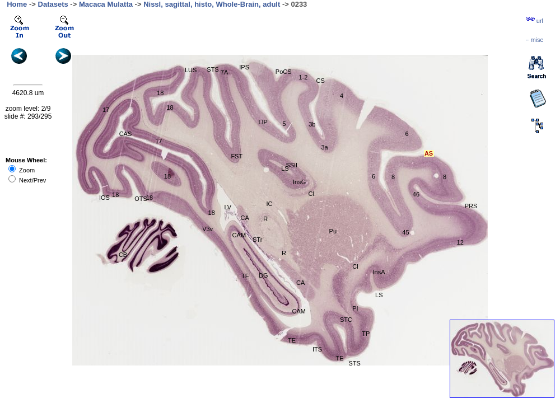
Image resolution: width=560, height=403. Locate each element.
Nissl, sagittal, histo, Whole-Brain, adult (211, 4)
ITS (317, 349)
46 (416, 194)
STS (212, 69)
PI (355, 308)
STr (257, 239)
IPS (244, 67)
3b (312, 124)
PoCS (284, 71)
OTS (140, 198)
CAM (239, 235)
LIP (263, 122)
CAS (125, 133)
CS (320, 80)
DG (263, 275)
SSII (291, 165)
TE (292, 340)
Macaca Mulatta (106, 4)
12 (460, 242)
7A (224, 72)
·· (534, 39)
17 (105, 109)
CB (123, 254)
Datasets (53, 4)
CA (300, 282)
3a (324, 147)
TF (245, 276)
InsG (299, 182)
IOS (104, 197)
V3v (207, 229)
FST (236, 156)
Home (17, 4)
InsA (379, 272)
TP (366, 333)
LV (228, 207)
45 (405, 232)
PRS (471, 206)
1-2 (302, 77)
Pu (333, 231)
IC (269, 203)
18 (211, 212)
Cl (355, 266)
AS (428, 153)
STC (346, 319)
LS (378, 295)
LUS (191, 70)
